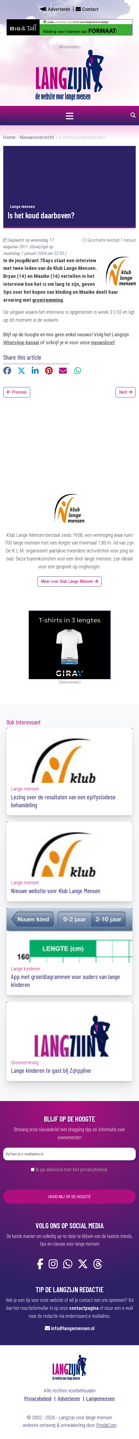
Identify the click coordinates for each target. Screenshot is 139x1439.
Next (125, 392)
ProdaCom (106, 1425)
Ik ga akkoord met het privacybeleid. (72, 1169)
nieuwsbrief (103, 342)
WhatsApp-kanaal (21, 342)
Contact (90, 9)
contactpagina (84, 1308)
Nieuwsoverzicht (37, 137)
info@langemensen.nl (72, 1328)
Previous (17, 392)
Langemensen (100, 1398)
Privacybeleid (37, 1398)
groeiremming (47, 300)
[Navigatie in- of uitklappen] (69, 115)
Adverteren (59, 9)
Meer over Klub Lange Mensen (69, 581)
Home (9, 137)
